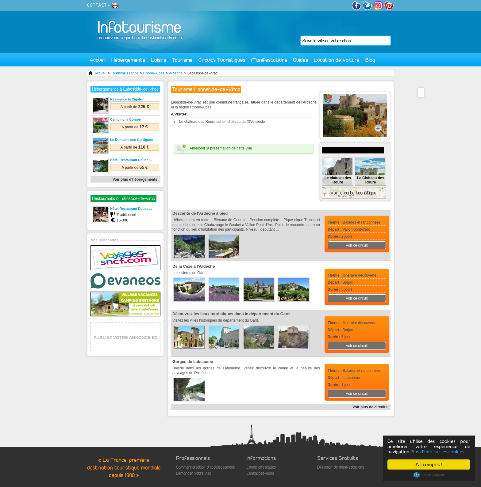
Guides (300, 60)
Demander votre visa (193, 473)
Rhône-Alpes (153, 73)
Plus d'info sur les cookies (437, 451)
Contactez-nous (260, 473)
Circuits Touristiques (221, 60)
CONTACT (97, 5)
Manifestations (269, 60)
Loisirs (158, 60)
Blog (370, 60)
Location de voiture (337, 60)
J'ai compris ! (429, 464)
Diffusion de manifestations (340, 467)
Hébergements (128, 60)
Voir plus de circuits (369, 407)
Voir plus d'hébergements (135, 179)
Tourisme (182, 60)
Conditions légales (261, 467)
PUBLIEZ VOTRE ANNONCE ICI (125, 337)
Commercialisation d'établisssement (205, 467)
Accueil (98, 60)
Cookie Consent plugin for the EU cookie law (429, 475)
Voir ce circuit (356, 245)
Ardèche (176, 73)
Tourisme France (124, 73)
